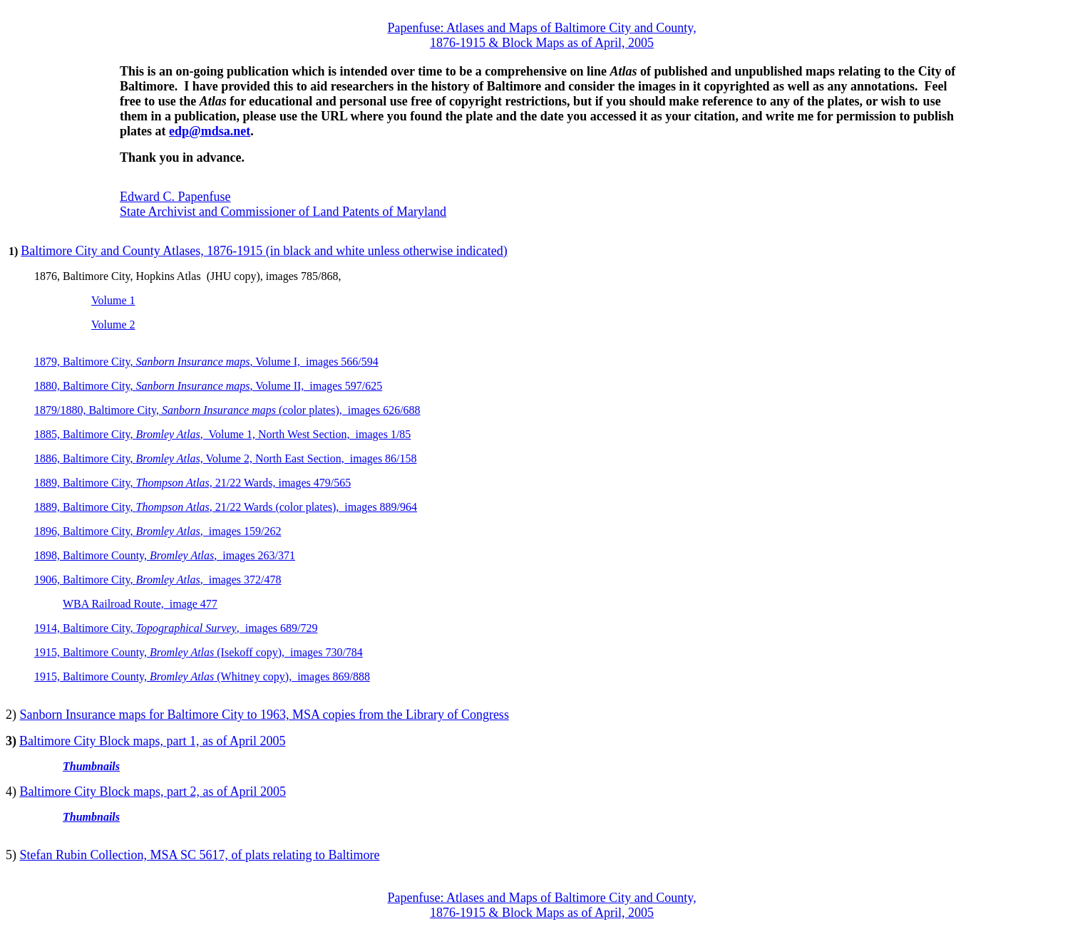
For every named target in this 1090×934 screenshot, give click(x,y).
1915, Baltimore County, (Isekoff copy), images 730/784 (198, 652)
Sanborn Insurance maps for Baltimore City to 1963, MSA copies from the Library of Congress (264, 714)
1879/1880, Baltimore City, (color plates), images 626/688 (227, 410)
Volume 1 (113, 300)
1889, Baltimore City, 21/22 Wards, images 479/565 (192, 483)
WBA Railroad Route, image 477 (140, 604)
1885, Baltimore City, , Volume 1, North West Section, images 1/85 (222, 434)
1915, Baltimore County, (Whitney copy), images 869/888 (202, 676)
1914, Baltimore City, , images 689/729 (175, 628)
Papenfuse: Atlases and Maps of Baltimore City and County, (541, 28)
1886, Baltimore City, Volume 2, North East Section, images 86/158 (225, 458)
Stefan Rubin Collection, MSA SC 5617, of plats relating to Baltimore (200, 855)
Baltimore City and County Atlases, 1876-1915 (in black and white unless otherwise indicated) (264, 251)
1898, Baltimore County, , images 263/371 (164, 555)
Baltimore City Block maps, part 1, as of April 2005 (152, 741)
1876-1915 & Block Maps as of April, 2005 (542, 43)
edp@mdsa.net (209, 131)
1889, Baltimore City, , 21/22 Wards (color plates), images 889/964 (225, 507)
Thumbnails (91, 766)
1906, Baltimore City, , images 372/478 (158, 580)
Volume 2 (113, 324)
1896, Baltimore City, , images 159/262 (158, 531)
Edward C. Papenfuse (175, 197)
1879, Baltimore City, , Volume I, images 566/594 (206, 362)
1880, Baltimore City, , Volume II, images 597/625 (208, 386)
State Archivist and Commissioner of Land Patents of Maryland (283, 211)
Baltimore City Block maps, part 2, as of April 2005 (153, 791)
